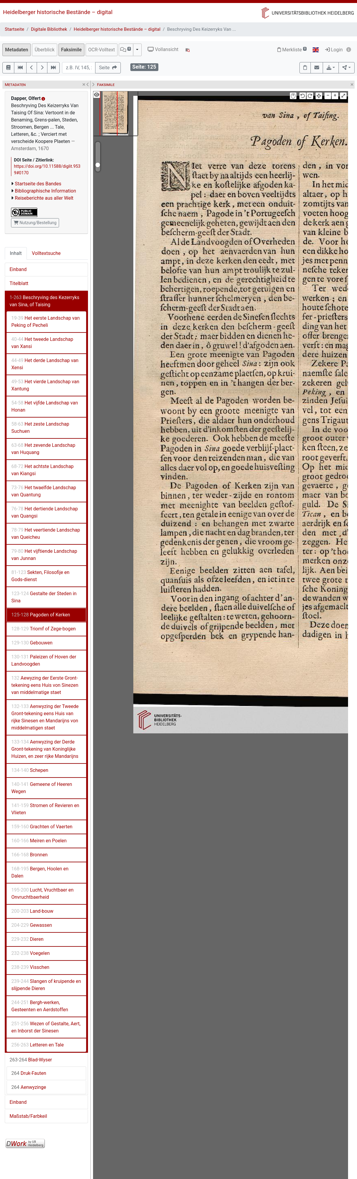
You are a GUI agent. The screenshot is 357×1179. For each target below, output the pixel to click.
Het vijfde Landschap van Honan (44, 406)
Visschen (30, 967)
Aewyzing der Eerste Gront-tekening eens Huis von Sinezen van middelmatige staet (44, 685)
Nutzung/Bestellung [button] (35, 222)
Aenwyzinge (28, 1087)
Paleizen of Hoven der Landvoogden (43, 660)
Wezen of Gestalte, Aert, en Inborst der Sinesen (46, 1027)
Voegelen (30, 953)
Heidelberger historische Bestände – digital (57, 12)
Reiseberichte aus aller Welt (44, 198)
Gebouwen (31, 643)
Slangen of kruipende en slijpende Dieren (46, 984)
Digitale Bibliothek (49, 29)
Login (334, 50)
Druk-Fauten (28, 1073)
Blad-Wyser (31, 1060)
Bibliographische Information (45, 191)
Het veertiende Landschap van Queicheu (45, 533)
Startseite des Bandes (38, 184)
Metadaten (16, 50)
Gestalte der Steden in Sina (44, 597)
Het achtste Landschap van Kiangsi (42, 470)
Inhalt (16, 253)
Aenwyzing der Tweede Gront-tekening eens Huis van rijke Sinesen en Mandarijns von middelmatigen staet (45, 717)
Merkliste (292, 50)
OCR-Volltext (101, 50)
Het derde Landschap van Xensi (44, 364)
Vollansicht (163, 49)
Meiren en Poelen (39, 841)
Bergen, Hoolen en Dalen (40, 872)
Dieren (27, 939)
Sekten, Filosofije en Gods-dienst (40, 576)
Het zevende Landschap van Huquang (43, 448)
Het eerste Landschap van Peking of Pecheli (45, 321)
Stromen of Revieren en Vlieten (45, 809)
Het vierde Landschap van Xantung (45, 385)
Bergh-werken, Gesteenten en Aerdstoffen (39, 1006)
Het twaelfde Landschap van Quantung (43, 491)
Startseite (14, 29)
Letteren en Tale (37, 1045)
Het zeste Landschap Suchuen (40, 427)
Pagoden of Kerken (40, 615)
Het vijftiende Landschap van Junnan (44, 554)
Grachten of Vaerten (41, 826)
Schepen (29, 770)
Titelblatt (19, 283)
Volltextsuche (46, 253)
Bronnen (29, 855)
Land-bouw (32, 911)
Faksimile (71, 50)
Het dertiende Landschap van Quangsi (44, 512)
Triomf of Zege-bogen (43, 629)
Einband (18, 269)
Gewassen (31, 925)
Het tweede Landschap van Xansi (42, 342)
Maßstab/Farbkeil (28, 1116)
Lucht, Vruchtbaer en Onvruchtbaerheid (42, 893)
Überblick (45, 50)
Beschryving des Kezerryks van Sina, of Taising (44, 301)
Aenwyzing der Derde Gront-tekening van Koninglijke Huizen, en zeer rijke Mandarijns (44, 749)
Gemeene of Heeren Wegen (41, 787)
